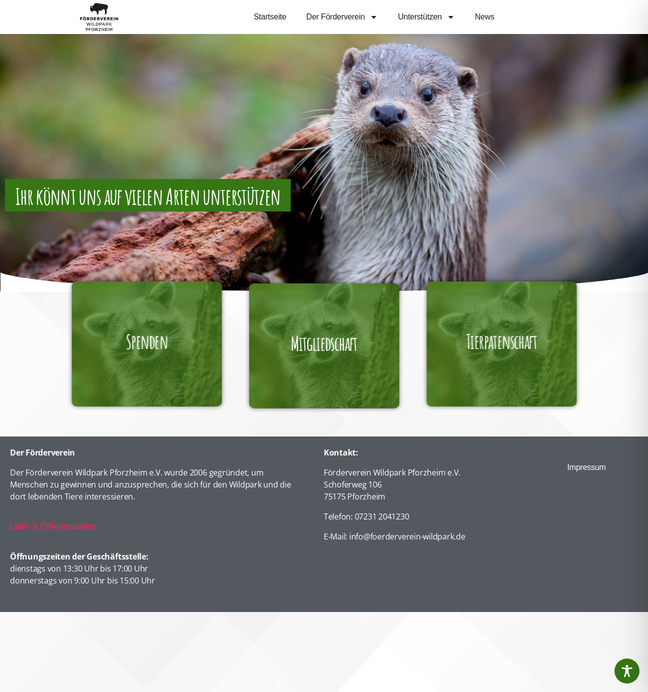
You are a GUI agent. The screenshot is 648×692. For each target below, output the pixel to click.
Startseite (270, 16)
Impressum (586, 467)
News (484, 16)
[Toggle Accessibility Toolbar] (626, 671)
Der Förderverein (342, 17)
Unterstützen (426, 17)
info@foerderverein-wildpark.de (407, 536)
